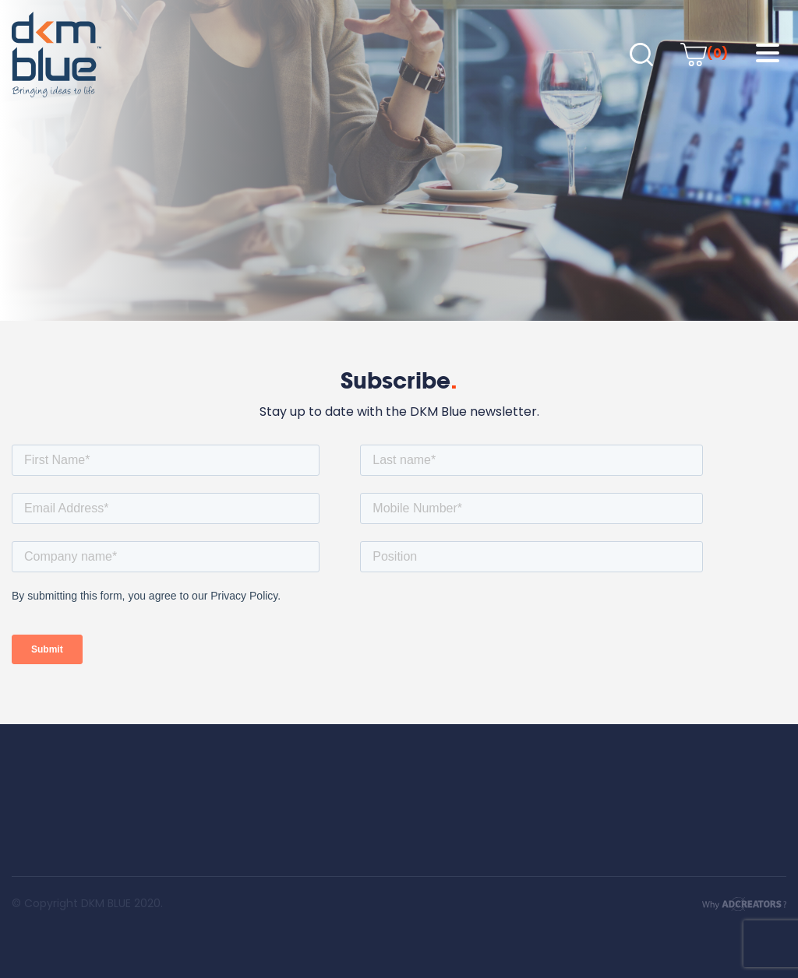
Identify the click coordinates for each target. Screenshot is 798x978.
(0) (704, 53)
